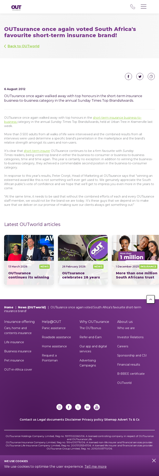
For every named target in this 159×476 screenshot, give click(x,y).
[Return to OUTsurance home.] (16, 8)
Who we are (126, 328)
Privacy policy (92, 419)
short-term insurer (37, 151)
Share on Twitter (139, 76)
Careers (122, 346)
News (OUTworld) (32, 307)
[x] (78, 407)
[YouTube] (97, 407)
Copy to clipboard (151, 76)
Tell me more (95, 467)
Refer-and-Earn (91, 337)
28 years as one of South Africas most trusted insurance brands (83, 260)
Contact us (28, 419)
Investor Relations (130, 337)
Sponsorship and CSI (132, 355)
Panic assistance (54, 328)
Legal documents (50, 419)
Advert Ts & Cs (129, 419)
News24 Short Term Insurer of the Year (29, 260)
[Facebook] (69, 407)
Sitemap (110, 419)
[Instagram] (59, 407)
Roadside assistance (56, 337)
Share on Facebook (128, 76)
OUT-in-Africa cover (18, 369)
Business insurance (17, 351)
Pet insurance (14, 360)
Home (8, 307)
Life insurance (14, 342)
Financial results (128, 364)
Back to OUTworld (23, 46)
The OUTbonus (90, 328)
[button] (150, 299)
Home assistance (54, 346)
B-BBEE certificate (131, 374)
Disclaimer (73, 419)
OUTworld (124, 383)
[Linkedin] (87, 407)
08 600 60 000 (132, 6)
